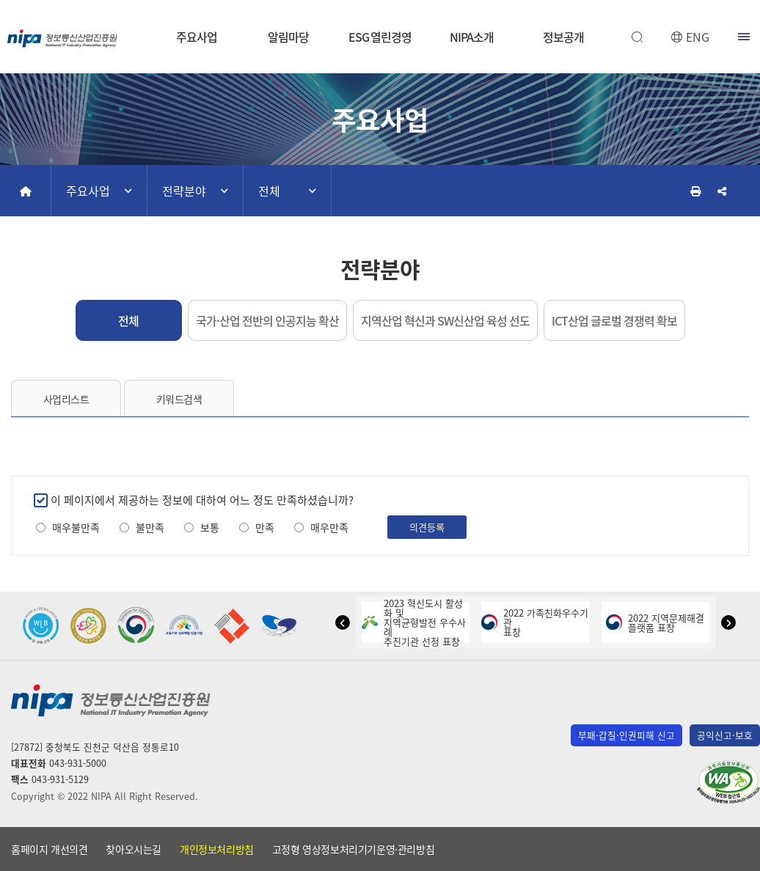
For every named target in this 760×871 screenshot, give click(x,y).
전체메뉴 (745, 37)
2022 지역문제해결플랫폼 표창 (655, 622)
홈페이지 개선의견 (49, 849)
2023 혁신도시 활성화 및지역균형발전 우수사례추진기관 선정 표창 (414, 622)
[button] (342, 622)
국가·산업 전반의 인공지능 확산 (267, 320)
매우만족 (329, 527)
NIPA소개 (471, 36)
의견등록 (427, 527)
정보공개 (563, 36)
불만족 (150, 527)
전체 (269, 190)
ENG (697, 37)
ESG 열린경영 (380, 36)
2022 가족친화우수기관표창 (534, 622)
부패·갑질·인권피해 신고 (626, 735)
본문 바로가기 (380, 0)
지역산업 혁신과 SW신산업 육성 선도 (445, 320)
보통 (209, 527)
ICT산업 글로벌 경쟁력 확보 (614, 320)
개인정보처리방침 (217, 849)
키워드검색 (179, 399)
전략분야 (184, 190)
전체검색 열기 (637, 37)
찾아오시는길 (133, 849)
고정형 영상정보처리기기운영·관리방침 (353, 849)
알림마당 (288, 36)
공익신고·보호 (725, 735)
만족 (264, 527)
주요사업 (196, 36)
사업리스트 (66, 399)
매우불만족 (76, 527)
